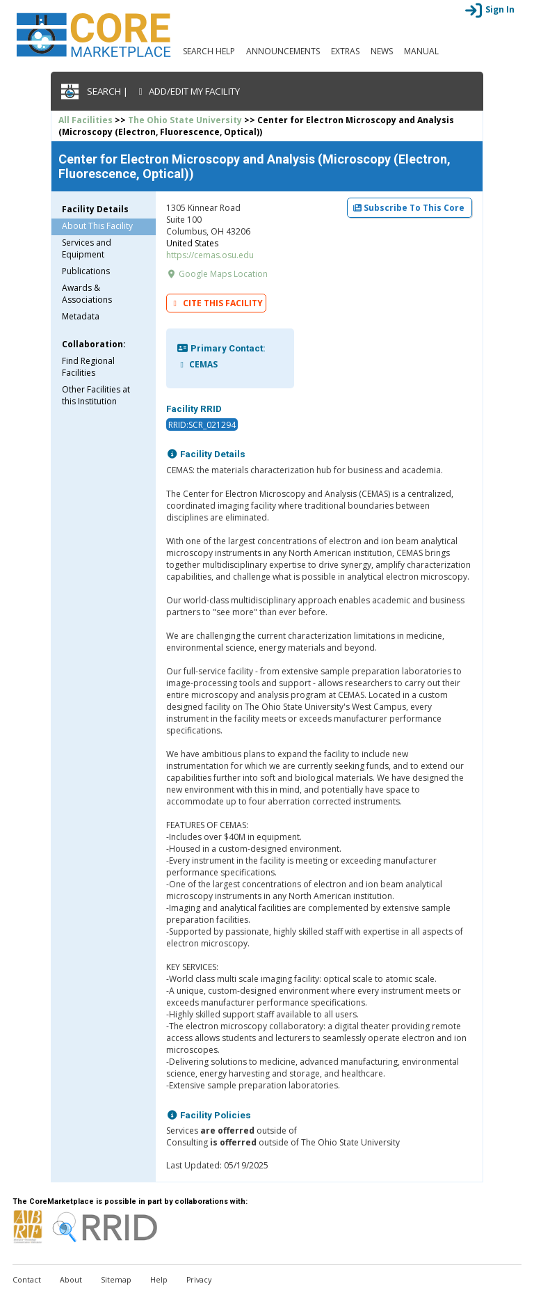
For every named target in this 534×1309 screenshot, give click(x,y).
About (71, 1280)
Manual (421, 51)
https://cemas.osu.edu (210, 255)
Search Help (209, 51)
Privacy (198, 1280)
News (382, 51)
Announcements (283, 51)
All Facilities (85, 120)
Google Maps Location (217, 274)
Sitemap (116, 1280)
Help (159, 1280)
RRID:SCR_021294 (202, 425)
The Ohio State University (185, 120)
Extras (345, 51)
